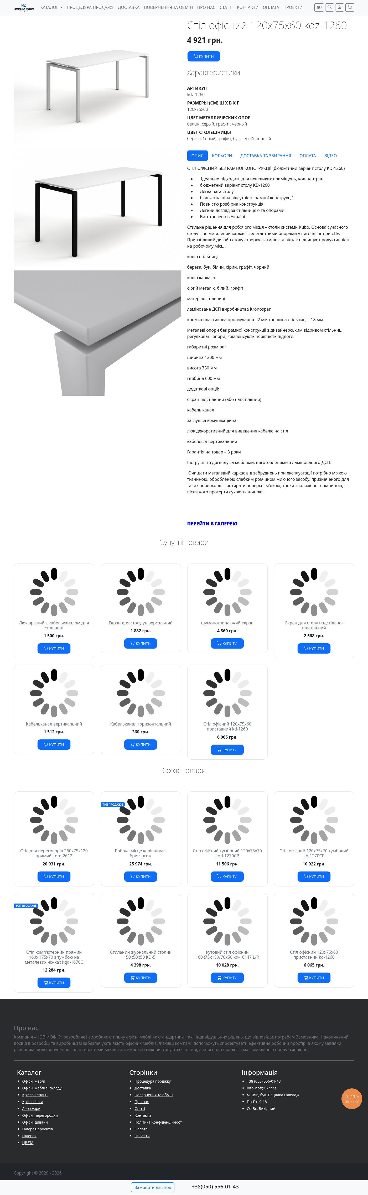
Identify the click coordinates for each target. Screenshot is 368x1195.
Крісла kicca (32, 1101)
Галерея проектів (37, 1128)
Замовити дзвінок (152, 1187)
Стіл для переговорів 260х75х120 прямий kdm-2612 (54, 853)
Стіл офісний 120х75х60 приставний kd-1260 (227, 726)
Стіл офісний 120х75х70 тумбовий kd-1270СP (314, 853)
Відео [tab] (330, 156)
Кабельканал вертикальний (54, 724)
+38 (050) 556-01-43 (264, 1081)
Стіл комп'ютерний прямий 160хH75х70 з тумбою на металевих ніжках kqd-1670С (54, 957)
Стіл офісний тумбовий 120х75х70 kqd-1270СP (227, 853)
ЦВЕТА (28, 1142)
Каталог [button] (49, 7)
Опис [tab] (197, 156)
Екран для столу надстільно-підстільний (314, 625)
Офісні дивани (35, 1122)
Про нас (141, 1101)
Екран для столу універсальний (141, 623)
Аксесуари (31, 1108)
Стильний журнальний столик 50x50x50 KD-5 (140, 954)
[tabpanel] (270, 346)
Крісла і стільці (35, 1094)
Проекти (141, 1135)
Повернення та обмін (153, 1094)
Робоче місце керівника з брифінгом (140, 853)
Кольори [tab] (222, 156)
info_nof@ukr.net (261, 1088)
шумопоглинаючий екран (227, 623)
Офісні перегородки (40, 1115)
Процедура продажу (152, 1081)
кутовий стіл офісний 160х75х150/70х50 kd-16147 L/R (227, 954)
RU (319, 7)
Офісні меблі (33, 1081)
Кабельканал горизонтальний (140, 724)
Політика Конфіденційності (158, 1122)
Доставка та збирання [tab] (265, 156)
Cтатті (139, 1108)
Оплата (140, 1128)
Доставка (142, 1088)
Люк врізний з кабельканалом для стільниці (54, 625)
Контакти (142, 1115)
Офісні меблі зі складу (42, 1088)
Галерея (29, 1135)
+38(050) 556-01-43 (215, 1186)
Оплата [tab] (307, 156)
